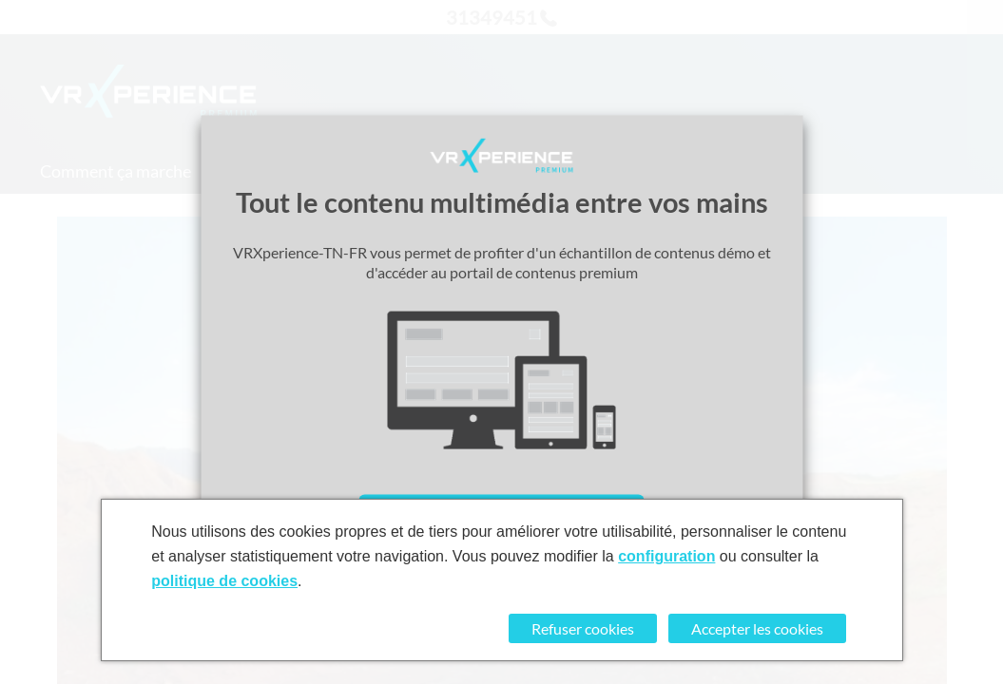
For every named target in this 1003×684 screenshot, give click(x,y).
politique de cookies (224, 581)
